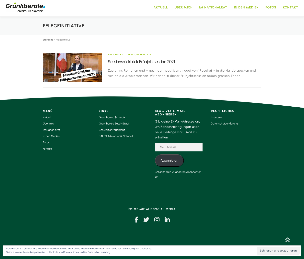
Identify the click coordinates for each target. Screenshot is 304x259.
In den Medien (246, 7)
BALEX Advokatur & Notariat (116, 136)
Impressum (217, 117)
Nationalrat (116, 54)
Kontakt (290, 7)
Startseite (48, 39)
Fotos (270, 7)
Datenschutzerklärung (224, 123)
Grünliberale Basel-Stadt (114, 123)
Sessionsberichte (139, 54)
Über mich (184, 7)
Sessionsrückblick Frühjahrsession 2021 (141, 61)
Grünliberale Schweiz (112, 117)
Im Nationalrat (213, 7)
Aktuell (161, 7)
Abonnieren (169, 160)
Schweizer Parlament (112, 130)
